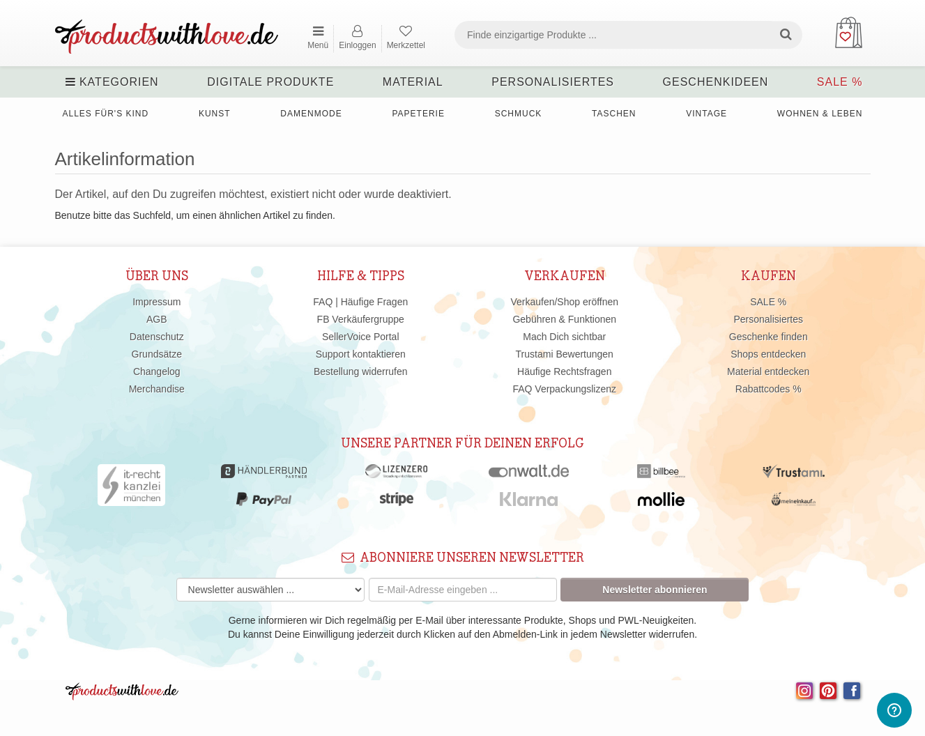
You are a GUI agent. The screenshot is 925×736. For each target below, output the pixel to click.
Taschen (614, 113)
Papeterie (418, 113)
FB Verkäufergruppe (360, 319)
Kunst (215, 113)
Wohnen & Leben (820, 113)
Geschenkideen (716, 82)
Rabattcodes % (768, 388)
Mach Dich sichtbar (564, 336)
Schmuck (518, 113)
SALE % (840, 82)
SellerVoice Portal (360, 336)
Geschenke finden (768, 336)
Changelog (157, 371)
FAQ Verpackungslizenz (564, 388)
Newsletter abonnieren (654, 589)
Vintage (706, 113)
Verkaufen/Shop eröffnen (564, 301)
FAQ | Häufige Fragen (360, 301)
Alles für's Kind (106, 113)
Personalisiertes (552, 82)
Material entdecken (768, 371)
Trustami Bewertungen (564, 354)
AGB (156, 319)
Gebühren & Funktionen (564, 319)
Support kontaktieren (361, 354)
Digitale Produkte (270, 82)
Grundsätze (157, 354)
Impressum (156, 301)
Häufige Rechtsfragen (564, 371)
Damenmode (311, 113)
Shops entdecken (768, 354)
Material (413, 82)
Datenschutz (157, 336)
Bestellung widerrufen (361, 371)
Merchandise (157, 388)
